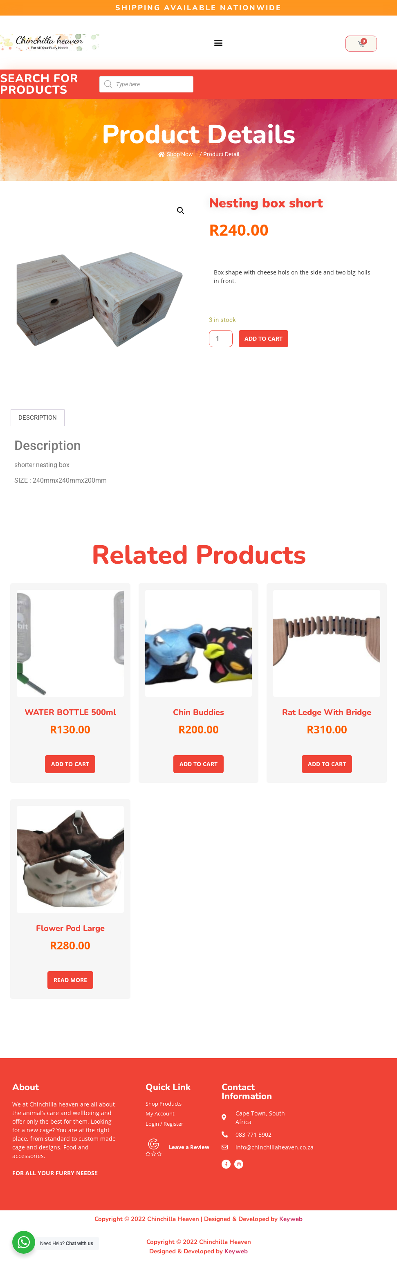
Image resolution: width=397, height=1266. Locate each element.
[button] (218, 42)
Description (37, 417)
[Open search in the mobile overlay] (146, 84)
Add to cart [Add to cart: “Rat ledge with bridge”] (327, 764)
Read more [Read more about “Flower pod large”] (70, 980)
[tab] (38, 417)
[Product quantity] (221, 338)
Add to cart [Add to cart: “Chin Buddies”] (198, 764)
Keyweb (291, 1219)
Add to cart (263, 338)
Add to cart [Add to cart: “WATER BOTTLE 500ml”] (70, 764)
